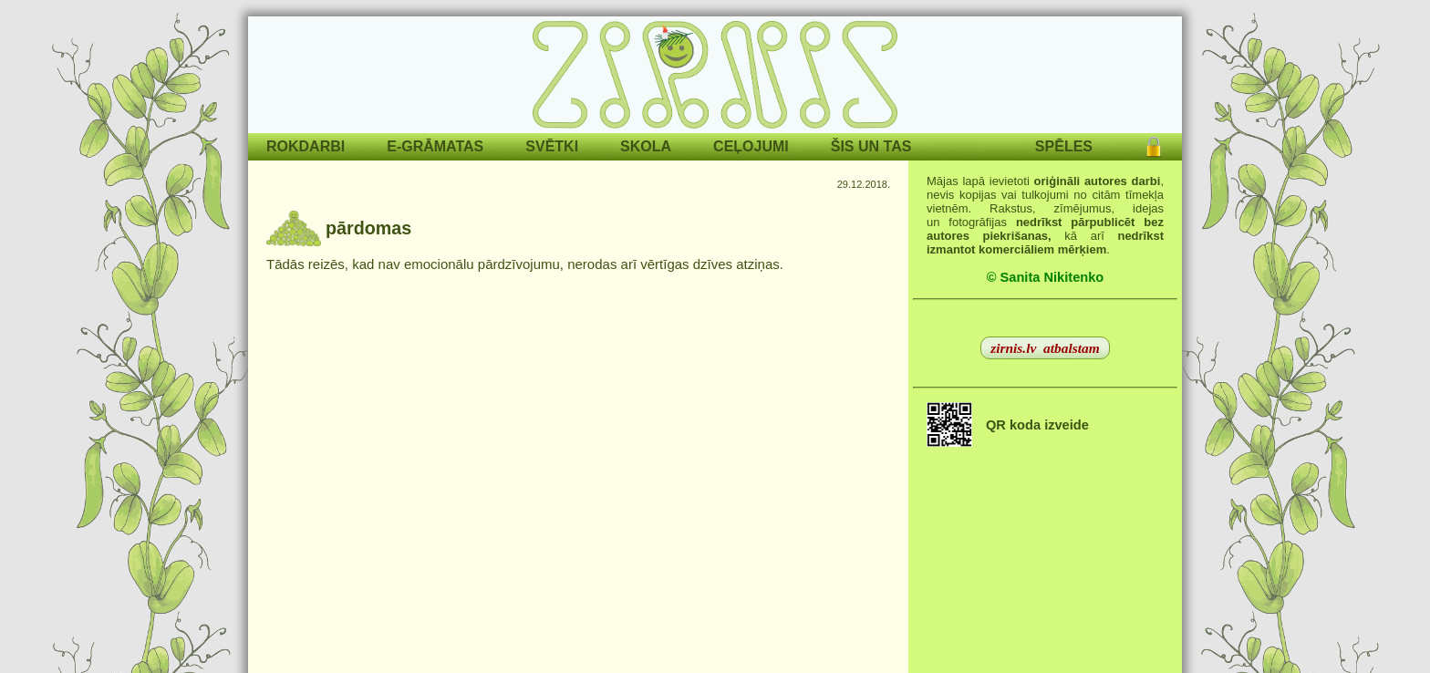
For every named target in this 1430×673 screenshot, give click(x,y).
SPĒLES (1064, 146)
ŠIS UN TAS (871, 146)
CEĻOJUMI (751, 146)
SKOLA (645, 146)
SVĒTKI (551, 146)
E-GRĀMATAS (435, 146)
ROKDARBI (305, 146)
